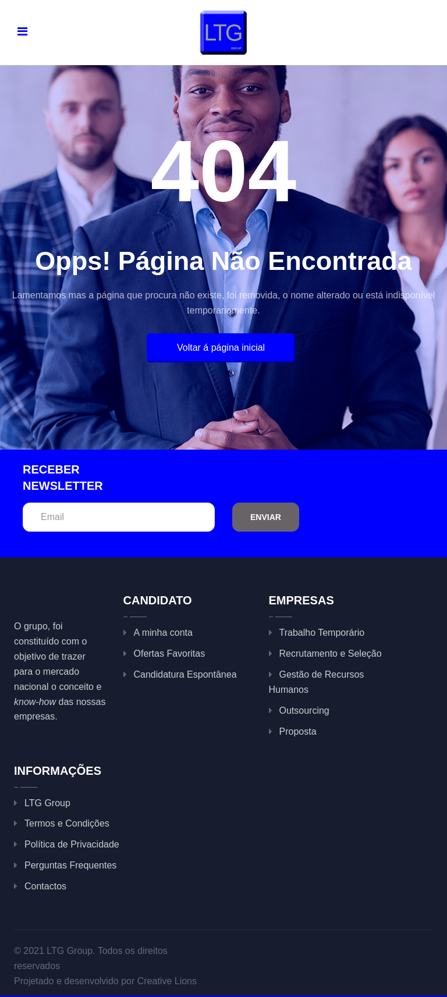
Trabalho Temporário (322, 633)
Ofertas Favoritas (169, 653)
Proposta (298, 731)
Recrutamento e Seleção (330, 653)
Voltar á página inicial (221, 347)
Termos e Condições (66, 823)
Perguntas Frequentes (70, 865)
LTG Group (47, 803)
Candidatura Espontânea (185, 674)
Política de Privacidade (71, 844)
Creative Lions (167, 981)
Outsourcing (304, 710)
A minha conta (163, 633)
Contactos (45, 886)
